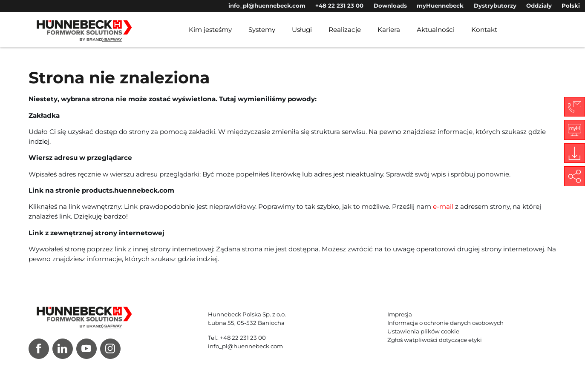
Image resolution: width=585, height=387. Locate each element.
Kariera (389, 30)
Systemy (261, 30)
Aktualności (436, 30)
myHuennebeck (440, 5)
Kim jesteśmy (210, 30)
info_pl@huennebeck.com (266, 5)
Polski (571, 5)
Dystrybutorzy (495, 5)
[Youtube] (86, 349)
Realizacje (345, 30)
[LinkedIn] (62, 349)
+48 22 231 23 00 (339, 5)
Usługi (302, 30)
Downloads (390, 5)
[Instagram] (110, 349)
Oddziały (539, 5)
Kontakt (484, 30)
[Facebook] (39, 349)
